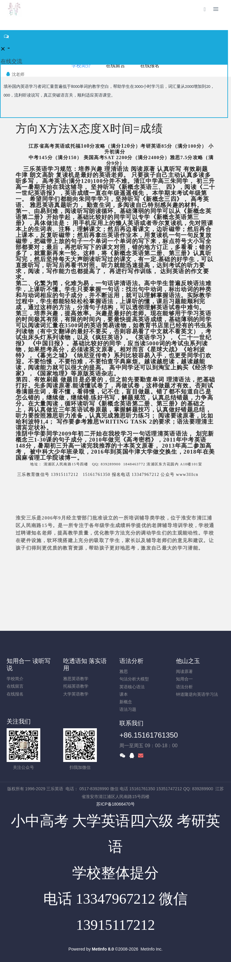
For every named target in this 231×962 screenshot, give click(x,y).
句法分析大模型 (134, 679)
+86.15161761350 (148, 735)
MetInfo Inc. (151, 949)
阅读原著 (184, 671)
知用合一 (184, 679)
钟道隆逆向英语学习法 (197, 694)
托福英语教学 (75, 686)
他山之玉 (188, 661)
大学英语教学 (75, 694)
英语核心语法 (132, 686)
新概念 (125, 701)
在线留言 (15, 686)
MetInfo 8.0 (103, 949)
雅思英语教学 (75, 678)
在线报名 (15, 694)
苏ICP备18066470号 (115, 804)
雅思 (123, 671)
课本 (123, 694)
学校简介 (15, 678)
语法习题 (127, 709)
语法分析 (131, 661)
